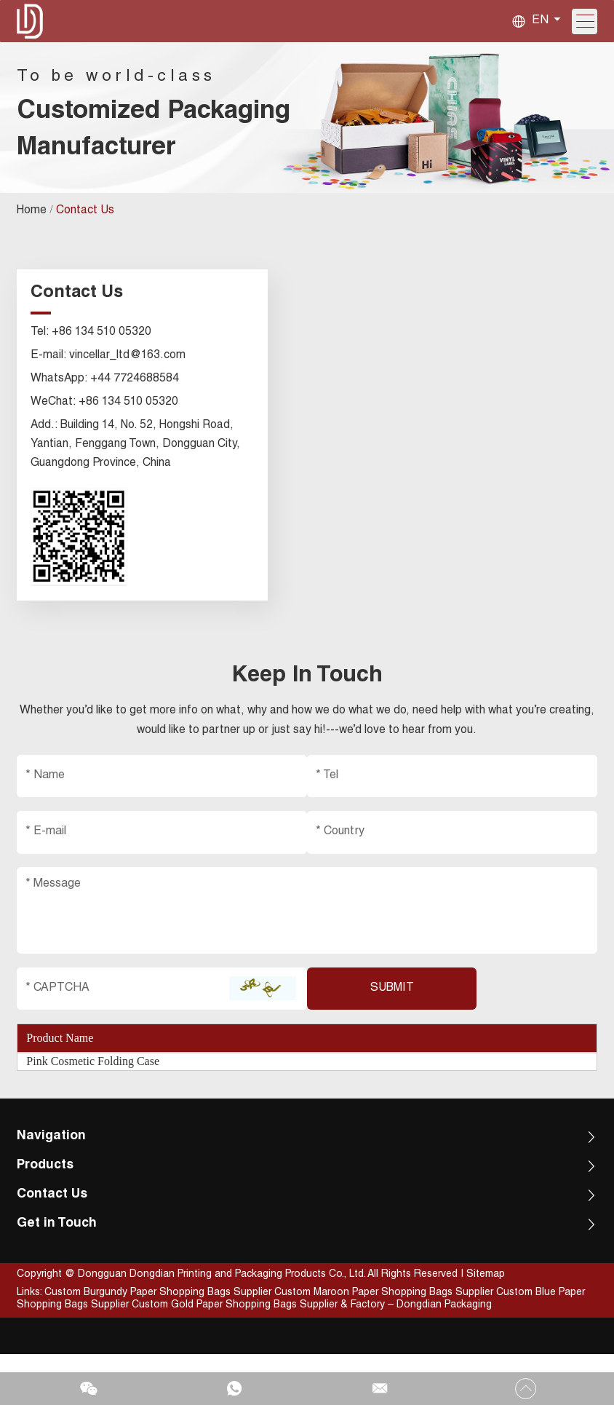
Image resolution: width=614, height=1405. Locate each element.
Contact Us (87, 243)
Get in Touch (59, 1274)
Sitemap (487, 1326)
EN (538, 22)
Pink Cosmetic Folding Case (94, 1108)
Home (33, 243)
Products (48, 1215)
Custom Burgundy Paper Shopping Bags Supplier (161, 1344)
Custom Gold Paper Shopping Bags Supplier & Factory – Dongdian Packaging (313, 1356)
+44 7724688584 (137, 406)
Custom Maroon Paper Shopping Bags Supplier (387, 1344)
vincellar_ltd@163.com (129, 383)
